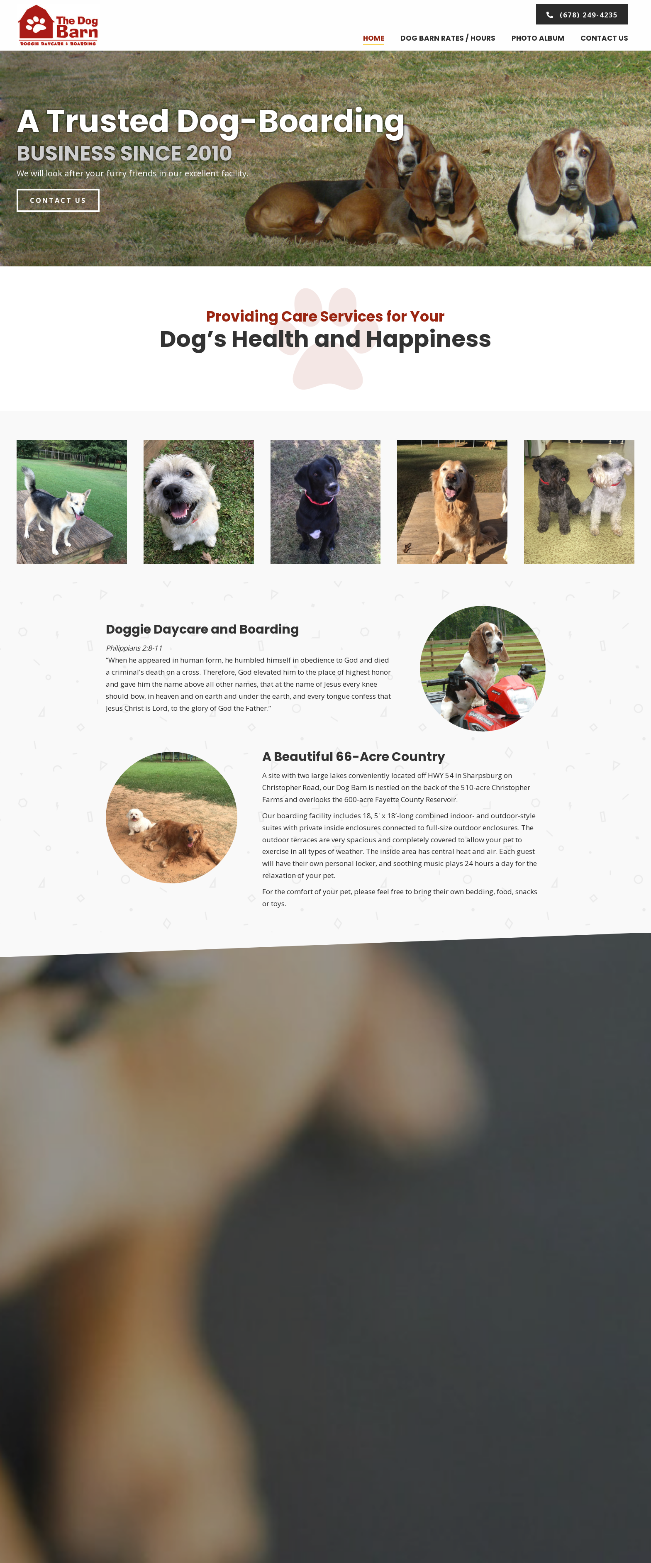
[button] (580, 14)
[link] (373, 39)
